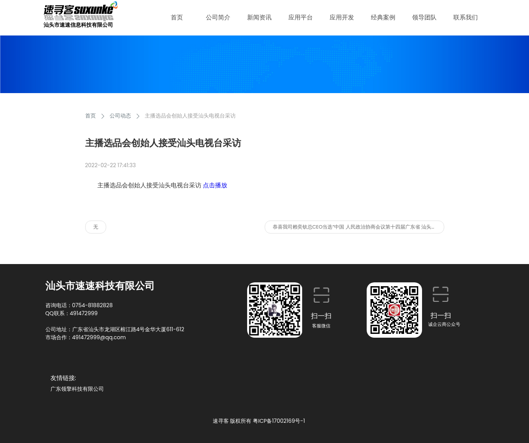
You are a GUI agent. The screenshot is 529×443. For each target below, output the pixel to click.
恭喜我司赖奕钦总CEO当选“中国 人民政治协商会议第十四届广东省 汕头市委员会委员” (358, 226)
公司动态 (120, 115)
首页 (90, 115)
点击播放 (215, 185)
